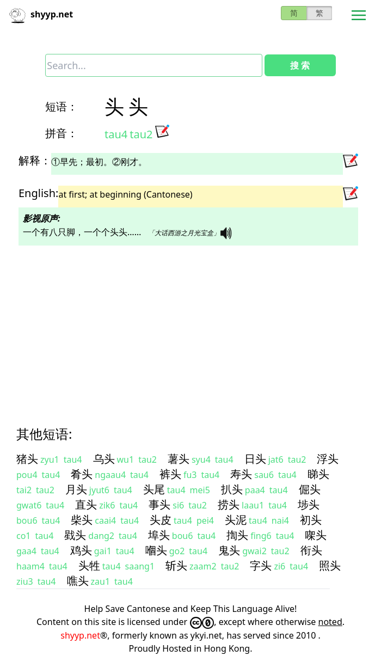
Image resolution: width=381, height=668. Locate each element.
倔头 (310, 489)
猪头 (27, 458)
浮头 (328, 458)
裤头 (170, 474)
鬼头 (229, 550)
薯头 (178, 458)
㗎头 (316, 535)
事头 (159, 504)
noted (330, 622)
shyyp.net (80, 635)
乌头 (104, 458)
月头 (76, 489)
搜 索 (300, 65)
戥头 (75, 535)
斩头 (176, 565)
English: (38, 193)
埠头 (159, 535)
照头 (330, 565)
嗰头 (156, 550)
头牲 (89, 565)
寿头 (241, 474)
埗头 (308, 504)
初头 (311, 519)
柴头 (82, 519)
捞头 (228, 504)
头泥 (236, 519)
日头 (255, 458)
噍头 (78, 580)
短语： (61, 106)
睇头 (318, 474)
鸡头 (81, 550)
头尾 (154, 489)
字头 (261, 565)
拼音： (61, 133)
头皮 (160, 519)
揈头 (237, 535)
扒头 (232, 489)
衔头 (311, 550)
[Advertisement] (190, 326)
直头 (86, 504)
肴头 (82, 474)
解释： (35, 160)
